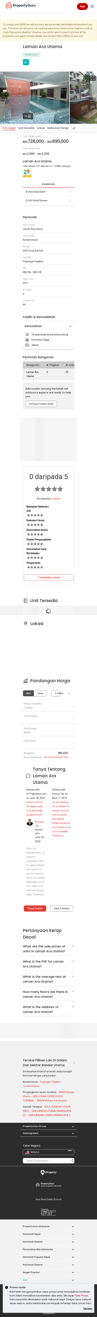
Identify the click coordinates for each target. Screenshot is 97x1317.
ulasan (56, 498)
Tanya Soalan (35, 908)
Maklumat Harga (58, 128)
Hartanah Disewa (32, 1241)
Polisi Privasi (81, 1295)
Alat (25, 1280)
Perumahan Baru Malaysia (38, 1249)
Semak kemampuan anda (56, 757)
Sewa (40, 693)
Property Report (48, 1212)
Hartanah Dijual (31, 1234)
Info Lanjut (9, 128)
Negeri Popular (31, 1272)
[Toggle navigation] (92, 6)
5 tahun (57, 693)
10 (28, 115)
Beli (28, 693)
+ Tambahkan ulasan (48, 577)
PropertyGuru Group (34, 1126)
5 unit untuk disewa (48, 200)
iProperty (48, 1172)
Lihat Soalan (62, 908)
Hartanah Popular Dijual (36, 1257)
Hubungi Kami (30, 1133)
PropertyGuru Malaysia (36, 1226)
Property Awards (48, 1184)
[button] (71, 1126)
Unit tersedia (26, 128)
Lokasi (41, 128)
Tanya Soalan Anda (41, 403)
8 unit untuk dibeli (48, 191)
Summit (48, 1199)
